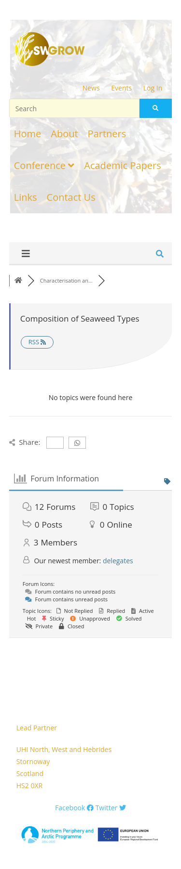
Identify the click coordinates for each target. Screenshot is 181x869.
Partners (107, 133)
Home (28, 133)
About (64, 133)
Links (25, 197)
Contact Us (71, 197)
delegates (118, 560)
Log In (152, 87)
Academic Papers (122, 165)
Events (121, 87)
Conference (44, 165)
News (91, 87)
